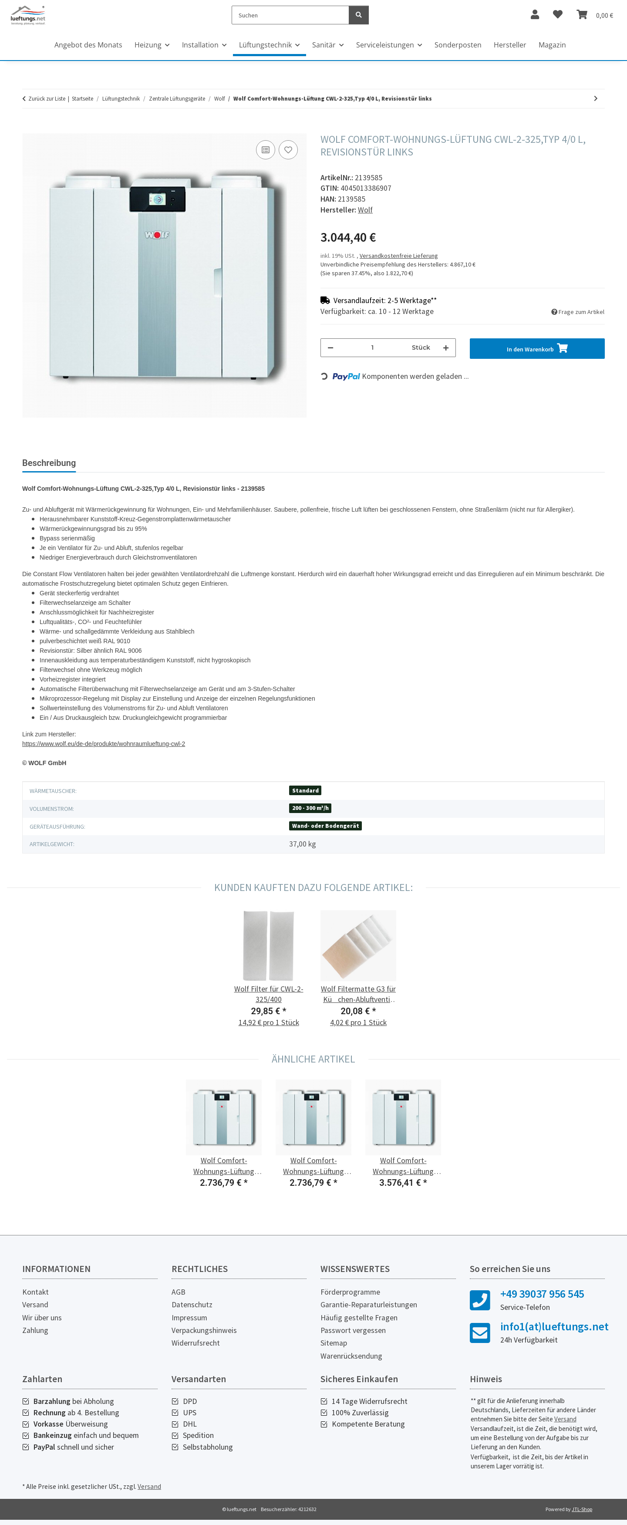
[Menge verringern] (330, 348)
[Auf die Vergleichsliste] (265, 149)
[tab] (124, 466)
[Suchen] (291, 15)
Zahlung (35, 1337)
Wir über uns (42, 1324)
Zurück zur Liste (46, 98)
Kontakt (35, 1299)
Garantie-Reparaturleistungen (368, 1311)
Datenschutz (192, 1311)
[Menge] (373, 348)
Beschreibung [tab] (49, 463)
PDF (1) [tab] (253, 463)
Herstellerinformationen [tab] (329, 463)
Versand (35, 1311)
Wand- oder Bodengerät (325, 833)
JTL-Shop (582, 1516)
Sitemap (333, 1350)
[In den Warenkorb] (29, 128)
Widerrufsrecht (196, 1350)
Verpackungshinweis (204, 1337)
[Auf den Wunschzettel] (288, 149)
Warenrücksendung (351, 1363)
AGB (178, 1299)
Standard (305, 797)
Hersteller (510, 45)
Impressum (189, 1324)
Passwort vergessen (353, 1337)
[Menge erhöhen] (445, 348)
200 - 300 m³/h (310, 815)
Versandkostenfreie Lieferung (399, 256)
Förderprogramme (350, 1299)
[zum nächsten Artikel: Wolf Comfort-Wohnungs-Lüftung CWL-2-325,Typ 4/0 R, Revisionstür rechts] (596, 98)
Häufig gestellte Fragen (359, 1324)
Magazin (552, 45)
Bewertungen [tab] (199, 463)
